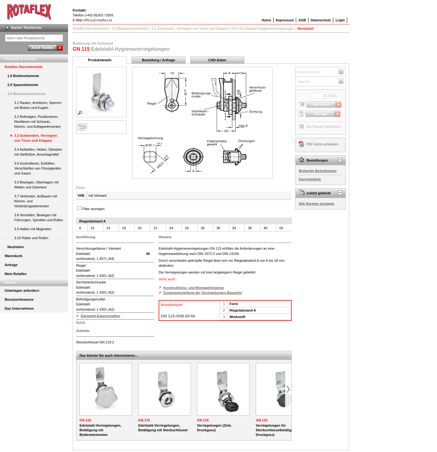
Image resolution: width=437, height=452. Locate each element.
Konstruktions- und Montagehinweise (193, 288)
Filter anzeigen (93, 209)
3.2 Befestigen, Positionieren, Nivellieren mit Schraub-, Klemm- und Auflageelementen (37, 121)
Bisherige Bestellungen (317, 171)
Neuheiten (15, 247)
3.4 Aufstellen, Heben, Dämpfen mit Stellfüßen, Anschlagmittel (38, 152)
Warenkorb (13, 256)
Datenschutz (321, 20)
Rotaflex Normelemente (24, 67)
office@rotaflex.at (97, 20)
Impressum (285, 20)
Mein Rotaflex (16, 274)
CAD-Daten (217, 60)
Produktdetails (99, 60)
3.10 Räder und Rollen (31, 238)
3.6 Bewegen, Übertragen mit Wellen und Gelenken (36, 184)
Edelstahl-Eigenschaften (100, 316)
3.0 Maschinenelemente (26, 94)
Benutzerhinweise (19, 299)
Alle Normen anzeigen (316, 203)
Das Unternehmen (19, 308)
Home (266, 20)
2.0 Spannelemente (22, 85)
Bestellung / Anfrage (158, 60)
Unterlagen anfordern (22, 290)
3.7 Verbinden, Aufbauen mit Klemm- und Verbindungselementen (35, 201)
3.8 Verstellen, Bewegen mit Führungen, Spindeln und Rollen (38, 217)
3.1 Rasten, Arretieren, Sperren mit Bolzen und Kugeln (37, 105)
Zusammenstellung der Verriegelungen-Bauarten (202, 293)
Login (340, 20)
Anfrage (11, 265)
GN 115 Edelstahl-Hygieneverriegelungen (262, 28)
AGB (302, 20)
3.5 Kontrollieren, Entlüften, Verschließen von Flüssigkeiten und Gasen (37, 168)
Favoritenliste (310, 179)
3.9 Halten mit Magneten (32, 229)
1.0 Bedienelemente (23, 76)
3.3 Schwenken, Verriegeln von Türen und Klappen (35, 138)
